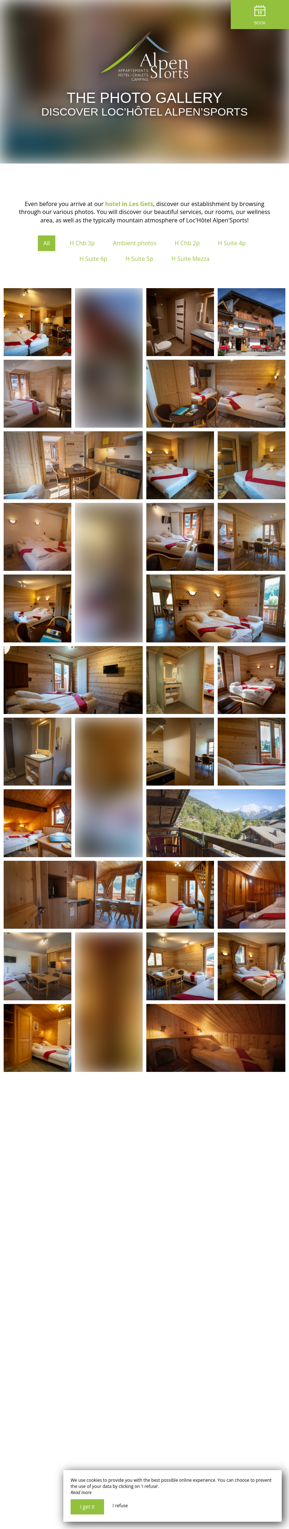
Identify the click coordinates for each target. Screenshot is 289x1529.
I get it (87, 1506)
